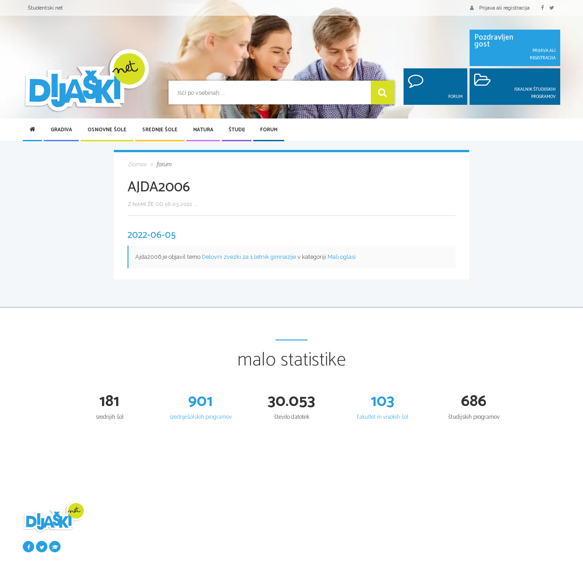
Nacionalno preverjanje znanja (241, 544)
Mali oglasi (341, 256)
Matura (203, 130)
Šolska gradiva (131, 526)
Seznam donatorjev (137, 544)
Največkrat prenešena (139, 563)
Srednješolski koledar (321, 553)
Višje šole (489, 553)
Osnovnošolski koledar (231, 535)
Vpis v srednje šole (318, 544)
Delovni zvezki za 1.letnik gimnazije (249, 256)
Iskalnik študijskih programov (513, 526)
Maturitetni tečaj (406, 535)
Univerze (489, 535)
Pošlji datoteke (131, 535)
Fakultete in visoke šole (505, 544)
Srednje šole (160, 130)
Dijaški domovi (313, 563)
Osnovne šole (107, 130)
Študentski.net (45, 8)
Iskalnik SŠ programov (322, 526)
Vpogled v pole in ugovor (416, 553)
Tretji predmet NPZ (228, 553)
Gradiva (61, 130)
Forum (268, 130)
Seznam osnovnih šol (230, 526)
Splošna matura (405, 526)
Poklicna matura (406, 544)
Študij (237, 130)
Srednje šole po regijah (323, 535)
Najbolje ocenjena (135, 553)
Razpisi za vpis (496, 563)
